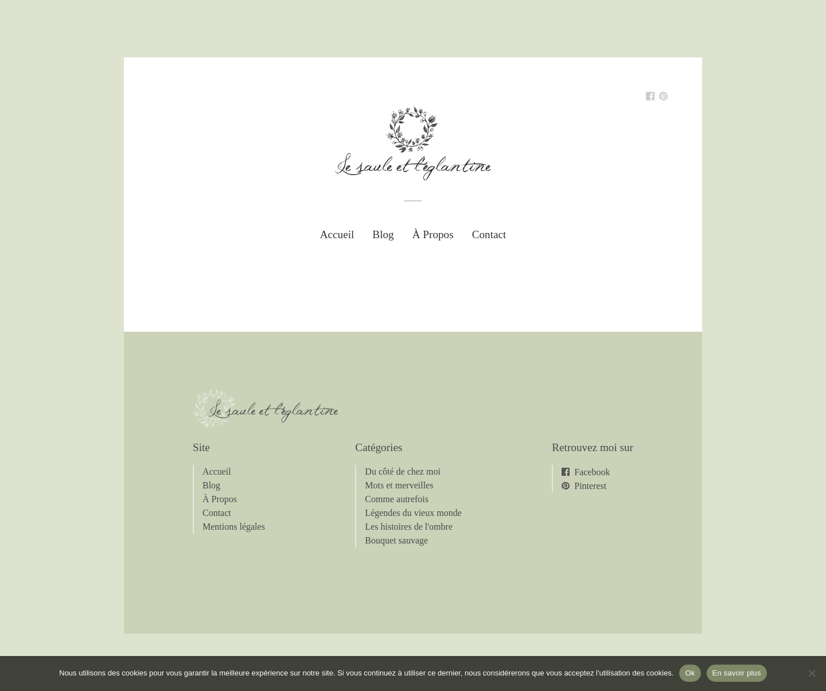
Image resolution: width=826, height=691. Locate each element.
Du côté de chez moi (403, 471)
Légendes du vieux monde (413, 513)
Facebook (592, 471)
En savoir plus (736, 673)
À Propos (433, 234)
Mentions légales (233, 526)
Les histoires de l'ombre (409, 526)
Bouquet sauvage (396, 540)
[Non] (811, 673)
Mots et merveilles (399, 485)
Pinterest (590, 485)
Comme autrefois (396, 499)
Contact (489, 234)
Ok (690, 673)
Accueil (337, 234)
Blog (382, 234)
